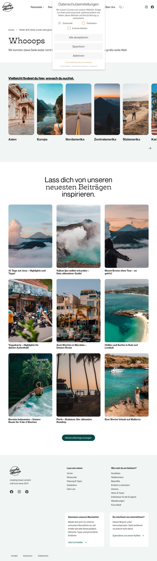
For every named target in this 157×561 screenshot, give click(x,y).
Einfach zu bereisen (120, 483)
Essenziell (65, 23)
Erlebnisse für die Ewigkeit (123, 494)
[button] (145, 144)
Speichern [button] (78, 46)
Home (11, 29)
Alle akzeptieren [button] (78, 37)
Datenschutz (43, 553)
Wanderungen (117, 498)
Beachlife (115, 479)
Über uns (71, 486)
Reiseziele (72, 475)
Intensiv (114, 486)
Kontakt (14, 553)
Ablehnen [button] (78, 55)
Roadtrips (115, 471)
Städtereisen (117, 475)
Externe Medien (77, 28)
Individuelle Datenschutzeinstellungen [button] (78, 62)
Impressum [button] (93, 66)
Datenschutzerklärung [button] (80, 66)
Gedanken (72, 483)
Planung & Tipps (74, 479)
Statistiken (89, 23)
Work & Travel (117, 490)
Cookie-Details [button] (65, 66)
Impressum (27, 553)
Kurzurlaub (116, 502)
